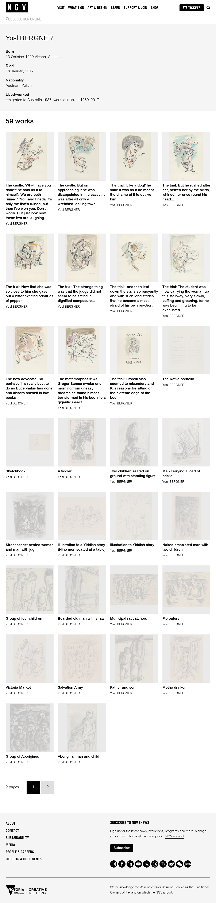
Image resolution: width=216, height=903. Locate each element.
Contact (12, 831)
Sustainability (17, 838)
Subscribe (121, 848)
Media (10, 845)
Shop (155, 7)
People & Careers (20, 852)
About (10, 823)
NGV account (174, 836)
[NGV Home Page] (17, 7)
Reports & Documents (24, 859)
